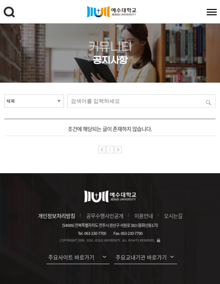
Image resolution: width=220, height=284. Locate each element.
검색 (10, 13)
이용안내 (143, 216)
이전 (110, 149)
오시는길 (173, 216)
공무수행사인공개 (104, 216)
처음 (102, 149)
